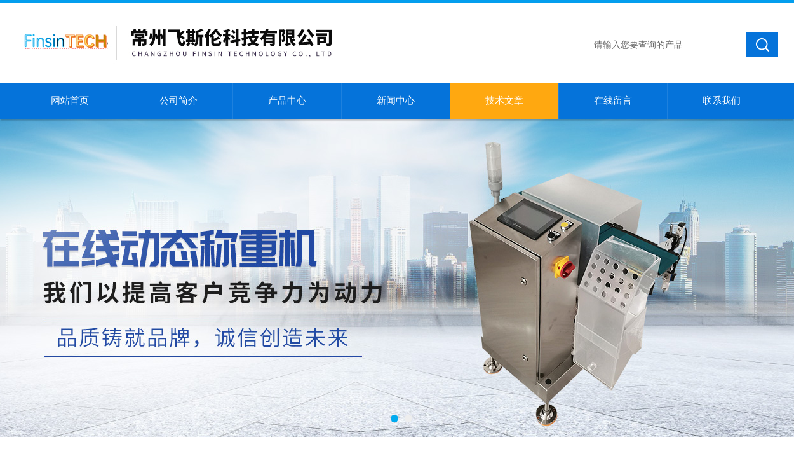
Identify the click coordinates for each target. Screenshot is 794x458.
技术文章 (504, 100)
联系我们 (722, 100)
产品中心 (287, 100)
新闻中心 (396, 100)
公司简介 (178, 100)
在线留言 (613, 100)
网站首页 (70, 100)
